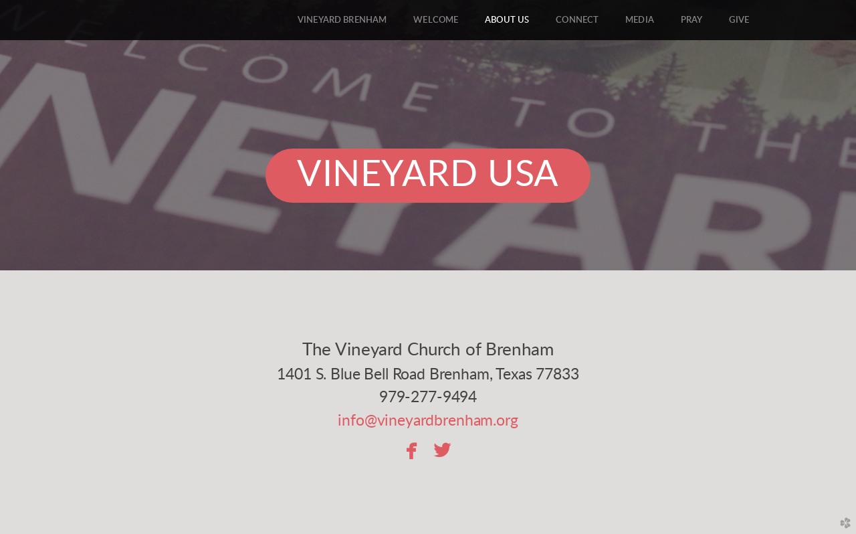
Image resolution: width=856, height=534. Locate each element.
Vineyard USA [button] (427, 175)
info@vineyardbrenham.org (428, 421)
